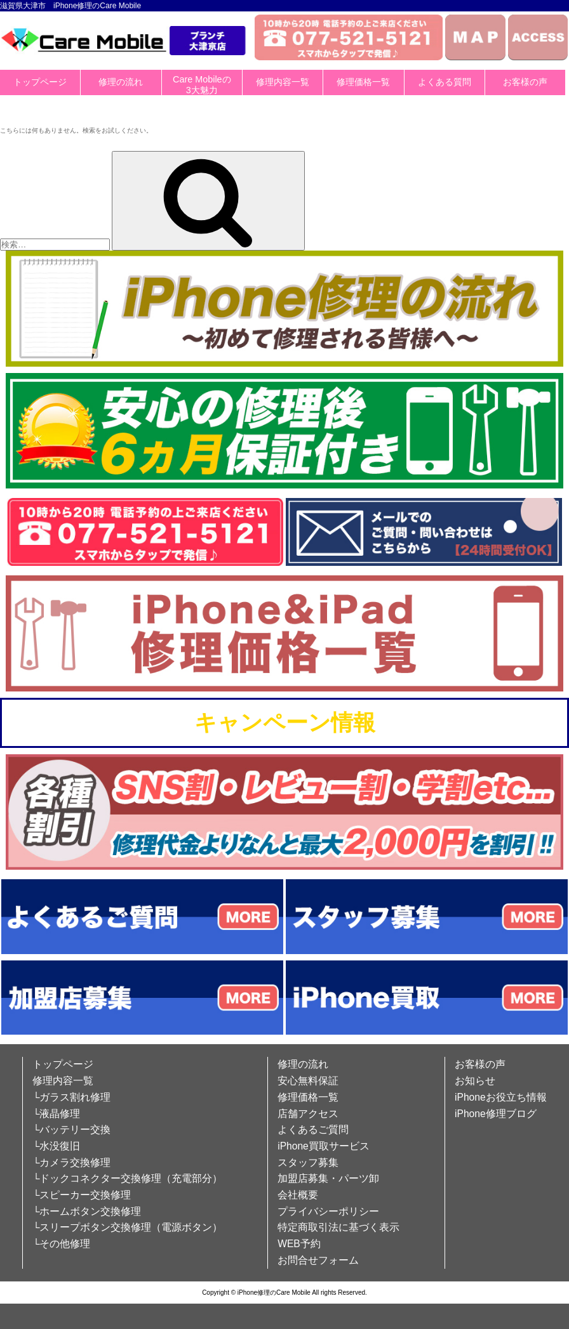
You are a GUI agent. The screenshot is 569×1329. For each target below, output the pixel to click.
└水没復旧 (56, 1146)
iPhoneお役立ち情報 (501, 1097)
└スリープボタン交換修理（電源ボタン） (127, 1227)
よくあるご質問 (313, 1129)
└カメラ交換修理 (71, 1162)
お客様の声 (525, 82)
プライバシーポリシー (328, 1211)
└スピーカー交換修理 (81, 1194)
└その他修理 (61, 1243)
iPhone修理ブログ (496, 1113)
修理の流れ (120, 82)
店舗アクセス (308, 1113)
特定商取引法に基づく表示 (338, 1227)
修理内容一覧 (282, 82)
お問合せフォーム (318, 1260)
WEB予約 (299, 1243)
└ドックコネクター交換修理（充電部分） (127, 1178)
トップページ (40, 82)
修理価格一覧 (363, 82)
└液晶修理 (56, 1113)
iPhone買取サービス (324, 1146)
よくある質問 (444, 82)
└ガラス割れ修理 (71, 1097)
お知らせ (475, 1080)
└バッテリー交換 (71, 1129)
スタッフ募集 (308, 1162)
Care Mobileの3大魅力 (202, 84)
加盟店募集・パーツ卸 (328, 1178)
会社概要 (298, 1194)
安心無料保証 (308, 1080)
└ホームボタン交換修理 (86, 1211)
